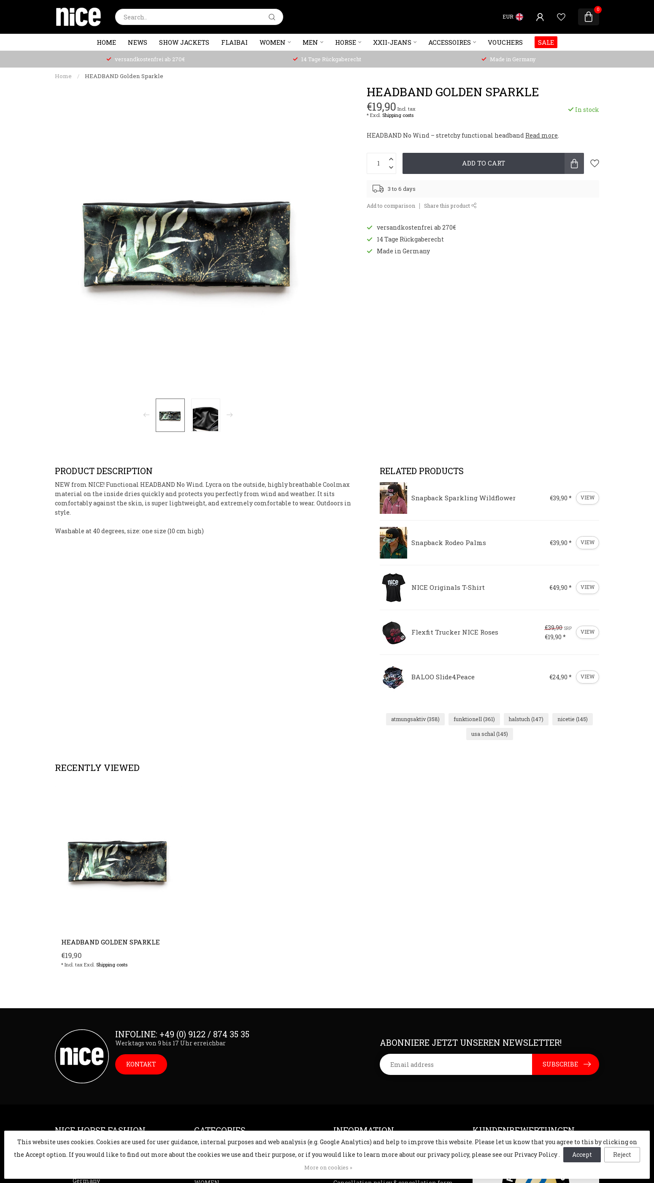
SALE (546, 42)
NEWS (137, 42)
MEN (310, 42)
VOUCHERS (505, 42)
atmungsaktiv (415, 719)
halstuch (526, 719)
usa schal (489, 733)
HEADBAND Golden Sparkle (124, 76)
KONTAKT (141, 1064)
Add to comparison (391, 205)
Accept (582, 1154)
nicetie (572, 719)
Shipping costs (397, 115)
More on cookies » (328, 1167)
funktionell (474, 719)
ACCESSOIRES (449, 42)
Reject (622, 1154)
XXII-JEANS (392, 42)
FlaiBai (234, 42)
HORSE (345, 42)
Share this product (450, 205)
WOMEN (272, 42)
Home (106, 42)
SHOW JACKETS (184, 42)
